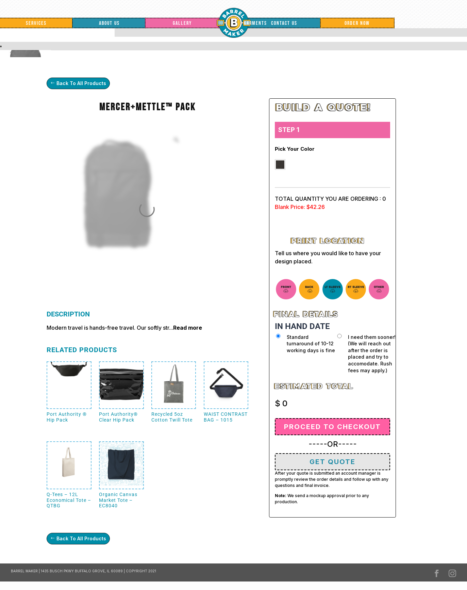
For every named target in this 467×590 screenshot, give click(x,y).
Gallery (182, 23)
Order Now (357, 23)
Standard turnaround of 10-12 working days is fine (311, 343)
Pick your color (295, 149)
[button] (280, 164)
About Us (109, 23)
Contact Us (284, 23)
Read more (187, 327)
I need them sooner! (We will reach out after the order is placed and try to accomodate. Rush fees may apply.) (372, 353)
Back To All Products (81, 83)
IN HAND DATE (302, 326)
